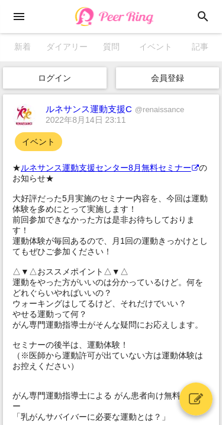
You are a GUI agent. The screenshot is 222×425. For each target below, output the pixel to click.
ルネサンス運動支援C (115, 109)
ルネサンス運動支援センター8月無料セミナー (110, 167)
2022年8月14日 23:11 (86, 120)
